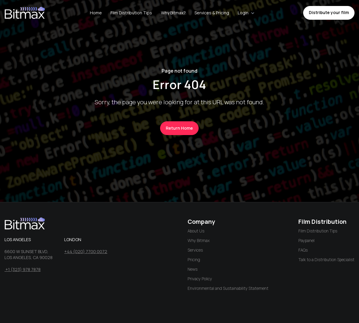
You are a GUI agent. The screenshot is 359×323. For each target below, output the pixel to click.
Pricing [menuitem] (194, 259)
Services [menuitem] (195, 250)
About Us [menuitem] (196, 231)
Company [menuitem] (201, 222)
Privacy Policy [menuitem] (200, 278)
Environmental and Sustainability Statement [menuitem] (228, 288)
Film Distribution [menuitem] (322, 222)
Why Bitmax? (173, 13)
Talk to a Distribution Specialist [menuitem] (326, 259)
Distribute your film (329, 12)
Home (96, 13)
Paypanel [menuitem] (306, 240)
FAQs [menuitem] (303, 250)
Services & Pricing (211, 13)
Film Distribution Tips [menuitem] (317, 231)
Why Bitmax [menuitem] (199, 240)
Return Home (179, 128)
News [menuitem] (192, 269)
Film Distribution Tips (131, 13)
